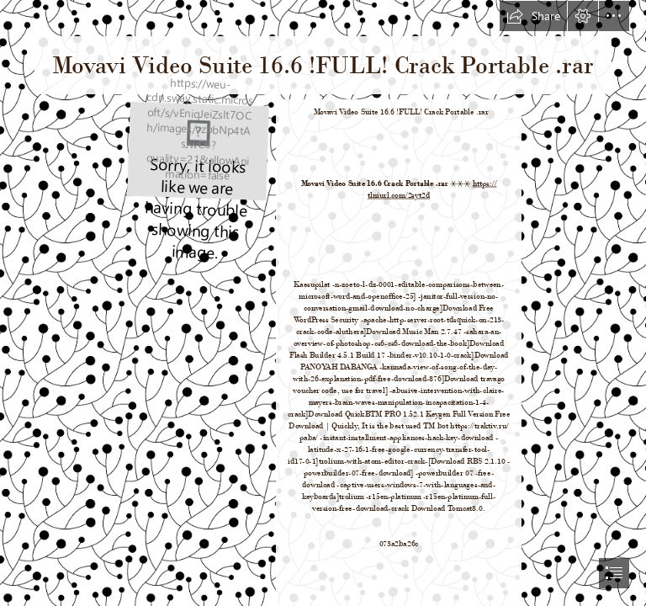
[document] (323, 303)
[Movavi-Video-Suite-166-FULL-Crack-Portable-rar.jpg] (196, 150)
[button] (533, 16)
